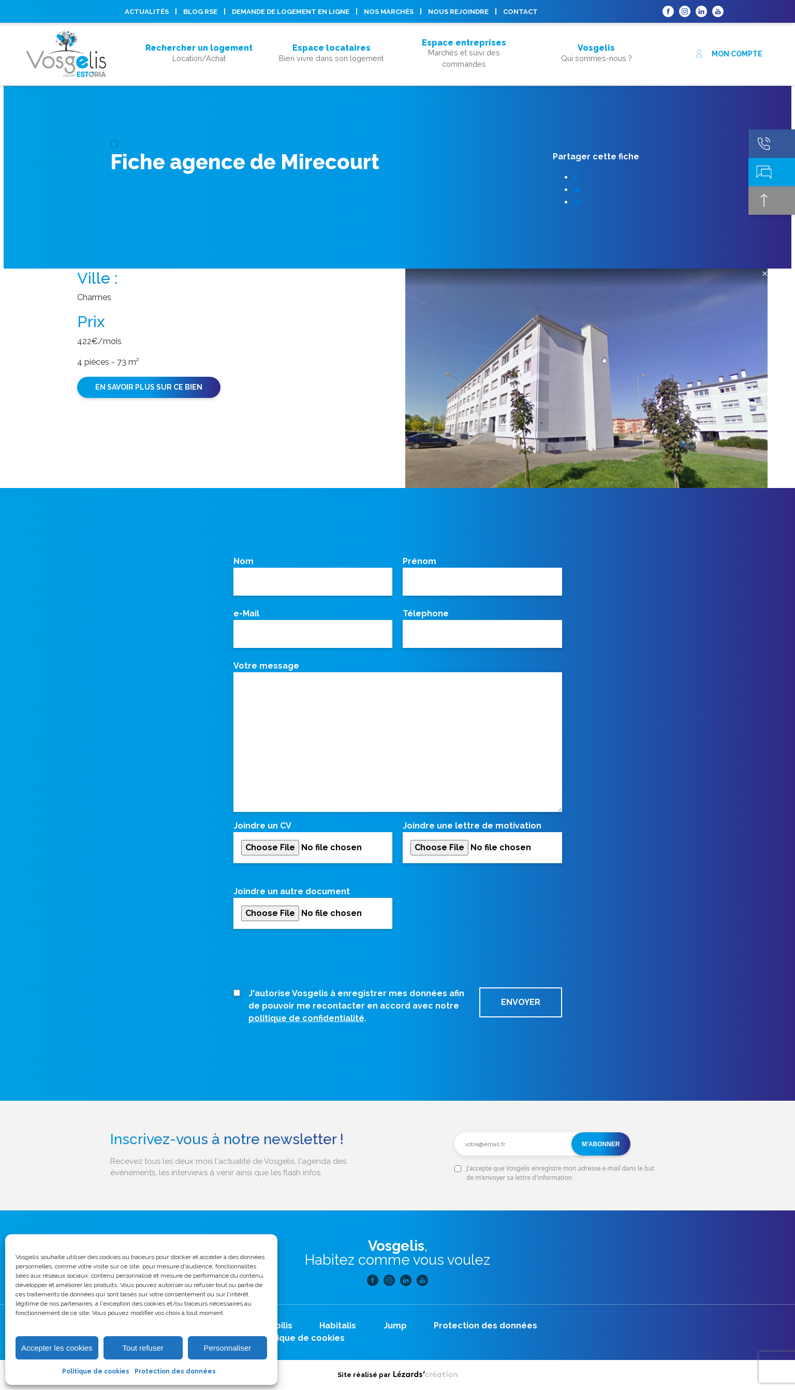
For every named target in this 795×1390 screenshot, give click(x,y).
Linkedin (701, 11)
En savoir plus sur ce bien (148, 387)
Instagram (684, 11)
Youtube (718, 11)
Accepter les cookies (57, 1347)
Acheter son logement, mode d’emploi (199, 66)
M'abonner (601, 1144)
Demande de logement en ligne (290, 12)
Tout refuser (143, 1347)
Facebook (668, 11)
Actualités (147, 12)
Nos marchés (389, 12)
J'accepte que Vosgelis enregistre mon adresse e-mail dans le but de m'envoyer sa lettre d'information (560, 1173)
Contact (520, 12)
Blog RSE (200, 12)
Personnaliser (228, 1347)
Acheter (199, 34)
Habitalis (337, 1325)
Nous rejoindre (458, 12)
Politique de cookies (95, 1371)
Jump (395, 1325)
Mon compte (728, 54)
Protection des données (175, 1371)
